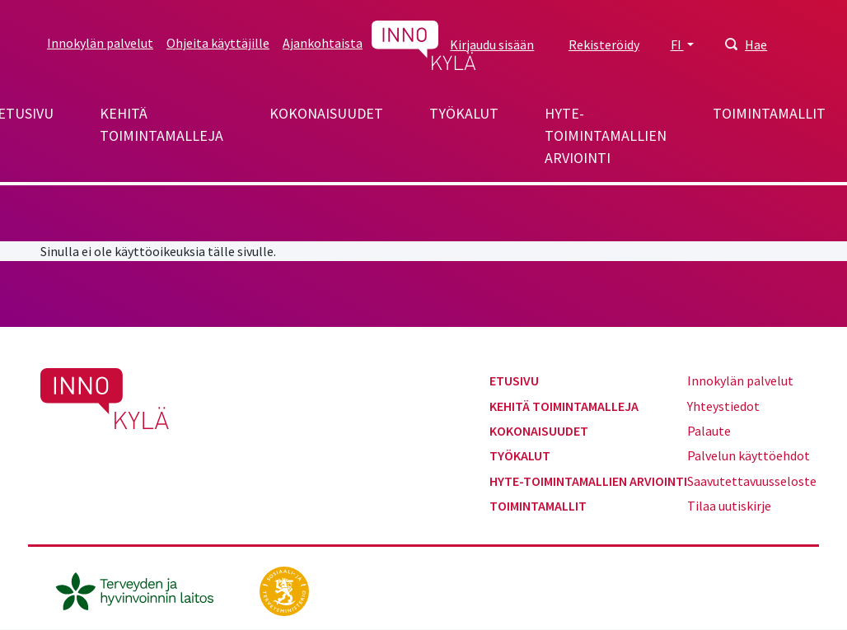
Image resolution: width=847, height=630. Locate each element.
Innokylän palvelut (100, 43)
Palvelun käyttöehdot (748, 455)
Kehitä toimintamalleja (161, 124)
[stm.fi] (284, 589)
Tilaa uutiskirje (729, 505)
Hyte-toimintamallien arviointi (606, 135)
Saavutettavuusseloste (752, 481)
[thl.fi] (143, 589)
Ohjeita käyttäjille (217, 43)
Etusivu (514, 380)
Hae (756, 44)
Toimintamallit (769, 113)
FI (677, 44)
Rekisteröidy (604, 44)
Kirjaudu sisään (492, 44)
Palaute (709, 430)
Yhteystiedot (723, 406)
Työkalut (463, 113)
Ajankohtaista (323, 43)
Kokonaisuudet (326, 113)
